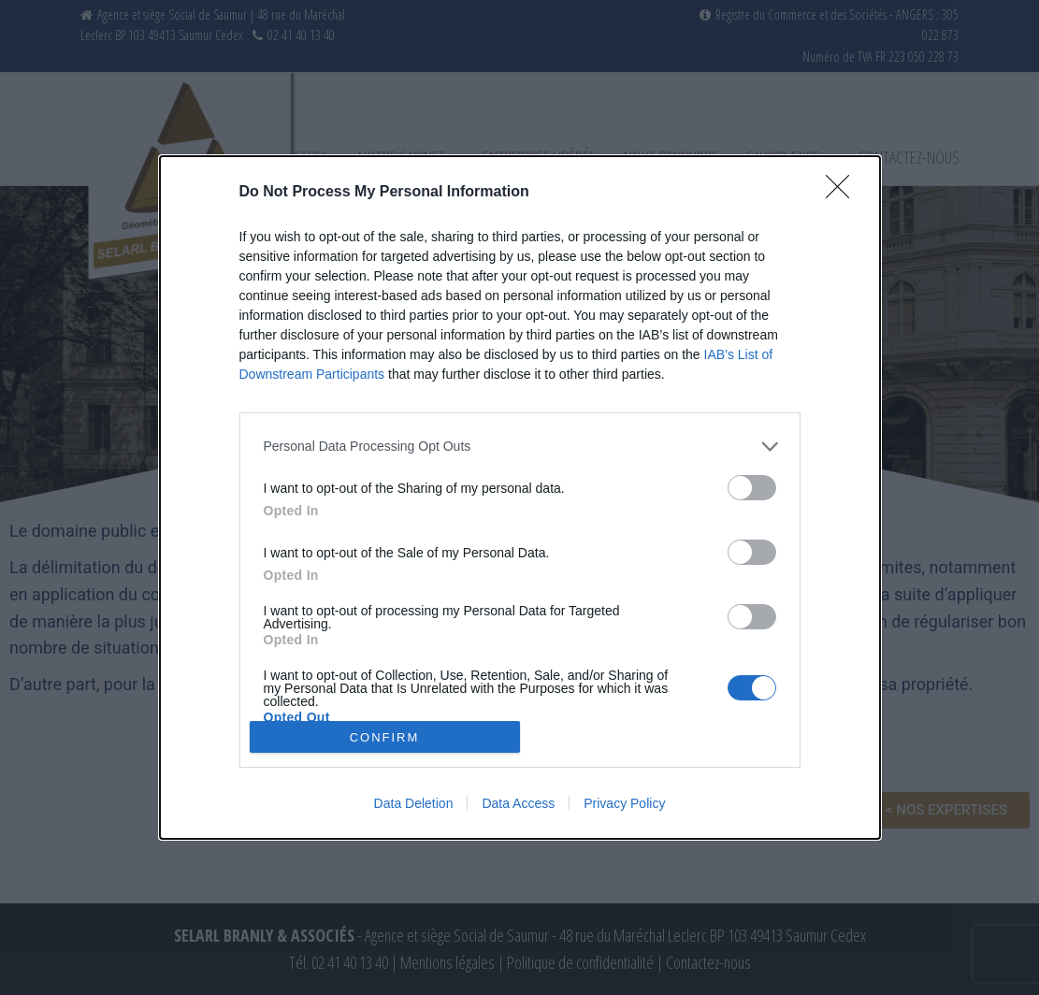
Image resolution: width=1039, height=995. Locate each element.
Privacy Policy (624, 803)
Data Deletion (414, 803)
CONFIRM (385, 736)
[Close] (843, 192)
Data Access (518, 803)
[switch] (752, 487)
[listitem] (520, 446)
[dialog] (520, 497)
